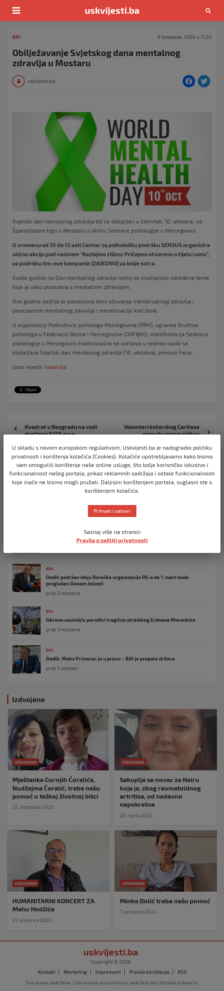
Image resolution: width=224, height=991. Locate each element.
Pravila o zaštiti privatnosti (112, 540)
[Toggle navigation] (16, 10)
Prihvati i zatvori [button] (112, 511)
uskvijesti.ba (112, 10)
